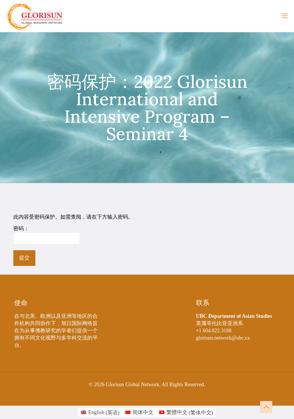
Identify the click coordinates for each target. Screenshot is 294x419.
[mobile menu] (285, 16)
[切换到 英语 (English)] (100, 412)
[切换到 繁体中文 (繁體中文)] (186, 412)
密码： (46, 235)
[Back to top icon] (266, 407)
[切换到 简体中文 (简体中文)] (139, 412)
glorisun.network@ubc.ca (223, 338)
